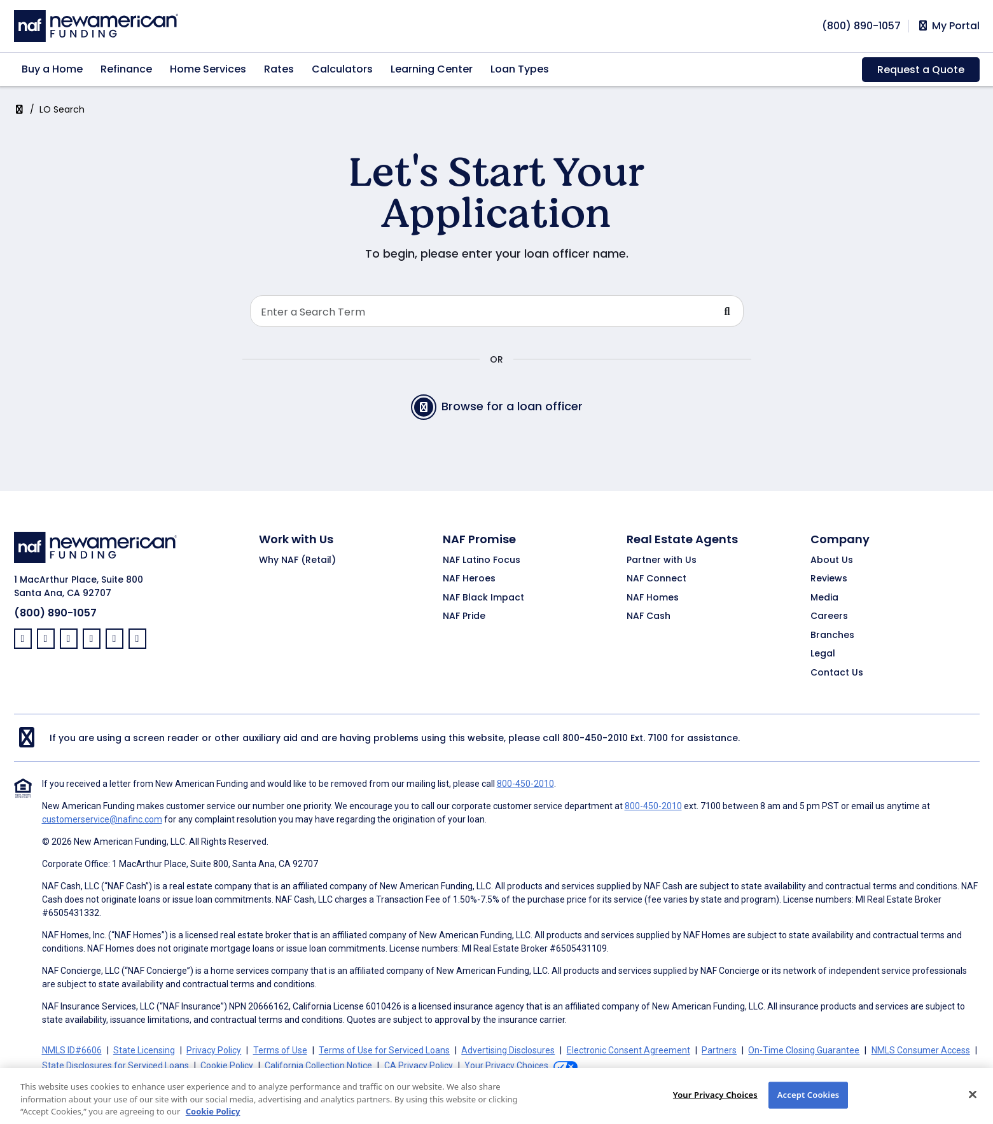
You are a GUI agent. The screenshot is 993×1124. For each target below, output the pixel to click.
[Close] (973, 1104)
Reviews (828, 579)
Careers (829, 616)
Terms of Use (280, 1050)
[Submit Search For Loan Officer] (728, 311)
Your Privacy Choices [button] (506, 1065)
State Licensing (144, 1050)
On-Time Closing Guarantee (803, 1050)
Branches (832, 635)
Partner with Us (662, 560)
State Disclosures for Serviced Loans (115, 1065)
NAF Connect (656, 579)
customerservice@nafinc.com (102, 819)
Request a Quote (920, 69)
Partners (719, 1050)
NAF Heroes (469, 579)
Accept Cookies (808, 1104)
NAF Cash (648, 616)
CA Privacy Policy (418, 1065)
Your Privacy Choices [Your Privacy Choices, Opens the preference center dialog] (715, 1104)
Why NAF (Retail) (297, 560)
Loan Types (519, 69)
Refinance (126, 69)
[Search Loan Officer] (481, 311)
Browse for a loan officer (497, 407)
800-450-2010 (595, 738)
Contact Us (836, 673)
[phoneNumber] (861, 25)
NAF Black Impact (483, 598)
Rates (279, 69)
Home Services (208, 69)
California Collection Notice (318, 1065)
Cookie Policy (226, 1065)
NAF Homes (653, 598)
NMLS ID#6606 (72, 1050)
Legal (822, 654)
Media (824, 598)
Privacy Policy (213, 1050)
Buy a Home (52, 69)
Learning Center (432, 69)
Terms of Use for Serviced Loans (384, 1050)
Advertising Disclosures (508, 1050)
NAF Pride (464, 616)
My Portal (948, 26)
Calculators (342, 69)
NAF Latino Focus (481, 560)
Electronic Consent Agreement (628, 1050)
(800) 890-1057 (55, 613)
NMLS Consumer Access (920, 1050)
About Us (831, 560)
